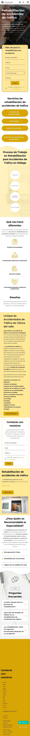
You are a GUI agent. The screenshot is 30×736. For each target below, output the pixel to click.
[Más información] (11, 414)
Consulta (8, 78)
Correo (7, 67)
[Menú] (28, 2)
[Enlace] (7, 2)
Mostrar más (5, 37)
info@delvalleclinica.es (10, 711)
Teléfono (8, 62)
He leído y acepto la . (16, 88)
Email (6, 448)
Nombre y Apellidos (11, 57)
